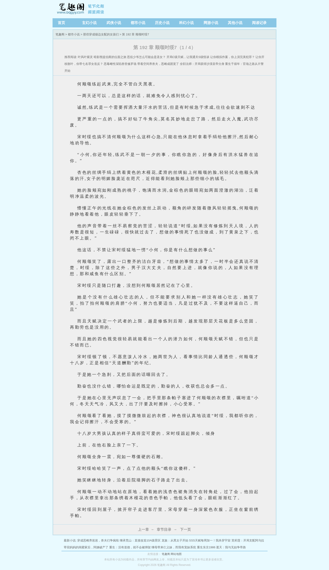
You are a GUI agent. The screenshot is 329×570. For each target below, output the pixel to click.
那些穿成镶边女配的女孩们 (101, 34)
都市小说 (138, 23)
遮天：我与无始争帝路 (231, 547)
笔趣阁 (81, 9)
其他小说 (235, 23)
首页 (61, 23)
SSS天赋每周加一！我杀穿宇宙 (210, 540)
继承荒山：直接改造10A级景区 (140, 540)
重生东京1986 (206, 547)
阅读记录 (259, 23)
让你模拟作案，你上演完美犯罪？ (232, 57)
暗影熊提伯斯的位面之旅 (110, 57)
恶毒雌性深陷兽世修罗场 (120, 64)
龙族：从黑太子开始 (175, 540)
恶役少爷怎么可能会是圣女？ (146, 57)
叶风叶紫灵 (85, 57)
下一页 (185, 529)
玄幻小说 (89, 23)
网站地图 (176, 554)
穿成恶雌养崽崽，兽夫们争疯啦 (98, 540)
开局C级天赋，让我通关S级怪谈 (188, 57)
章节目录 (164, 529)
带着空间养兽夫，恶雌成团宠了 (158, 64)
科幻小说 (186, 23)
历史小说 (162, 23)
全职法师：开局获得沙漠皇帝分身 (202, 64)
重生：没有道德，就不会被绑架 (130, 547)
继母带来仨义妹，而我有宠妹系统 (173, 547)
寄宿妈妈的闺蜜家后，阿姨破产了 (86, 547)
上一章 (143, 529)
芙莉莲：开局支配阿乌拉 (247, 540)
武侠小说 (113, 23)
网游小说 (211, 23)
